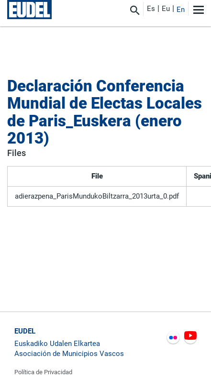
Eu (166, 8)
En (181, 9)
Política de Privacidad (43, 372)
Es (151, 8)
